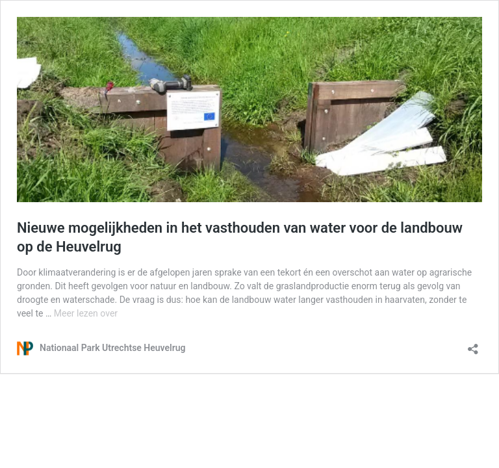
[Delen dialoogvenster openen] (473, 345)
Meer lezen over (86, 313)
